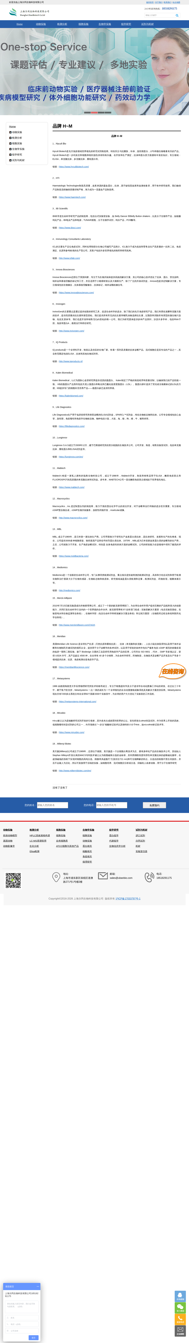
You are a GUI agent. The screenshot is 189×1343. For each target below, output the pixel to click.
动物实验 (41, 24)
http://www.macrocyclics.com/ (73, 518)
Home (19, 24)
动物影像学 (9, 846)
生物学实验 (105, 24)
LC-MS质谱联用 (38, 840)
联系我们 (167, 2)
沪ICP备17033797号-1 (128, 898)
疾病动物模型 (10, 835)
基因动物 (7, 840)
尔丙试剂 (140, 840)
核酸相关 (87, 851)
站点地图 (176, 2)
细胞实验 (84, 24)
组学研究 (126, 24)
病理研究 (87, 861)
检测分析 (62, 24)
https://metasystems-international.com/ (77, 701)
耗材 (138, 846)
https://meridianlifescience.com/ (74, 667)
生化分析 (34, 846)
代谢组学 (114, 840)
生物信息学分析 (117, 846)
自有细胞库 (62, 840)
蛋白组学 (114, 835)
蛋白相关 (87, 846)
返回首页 (150, 2)
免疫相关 (87, 856)
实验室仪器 (141, 851)
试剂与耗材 (147, 24)
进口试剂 (140, 835)
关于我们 (159, 2)
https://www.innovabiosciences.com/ (76, 292)
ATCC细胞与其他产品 (67, 846)
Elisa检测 (34, 851)
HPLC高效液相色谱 (40, 835)
